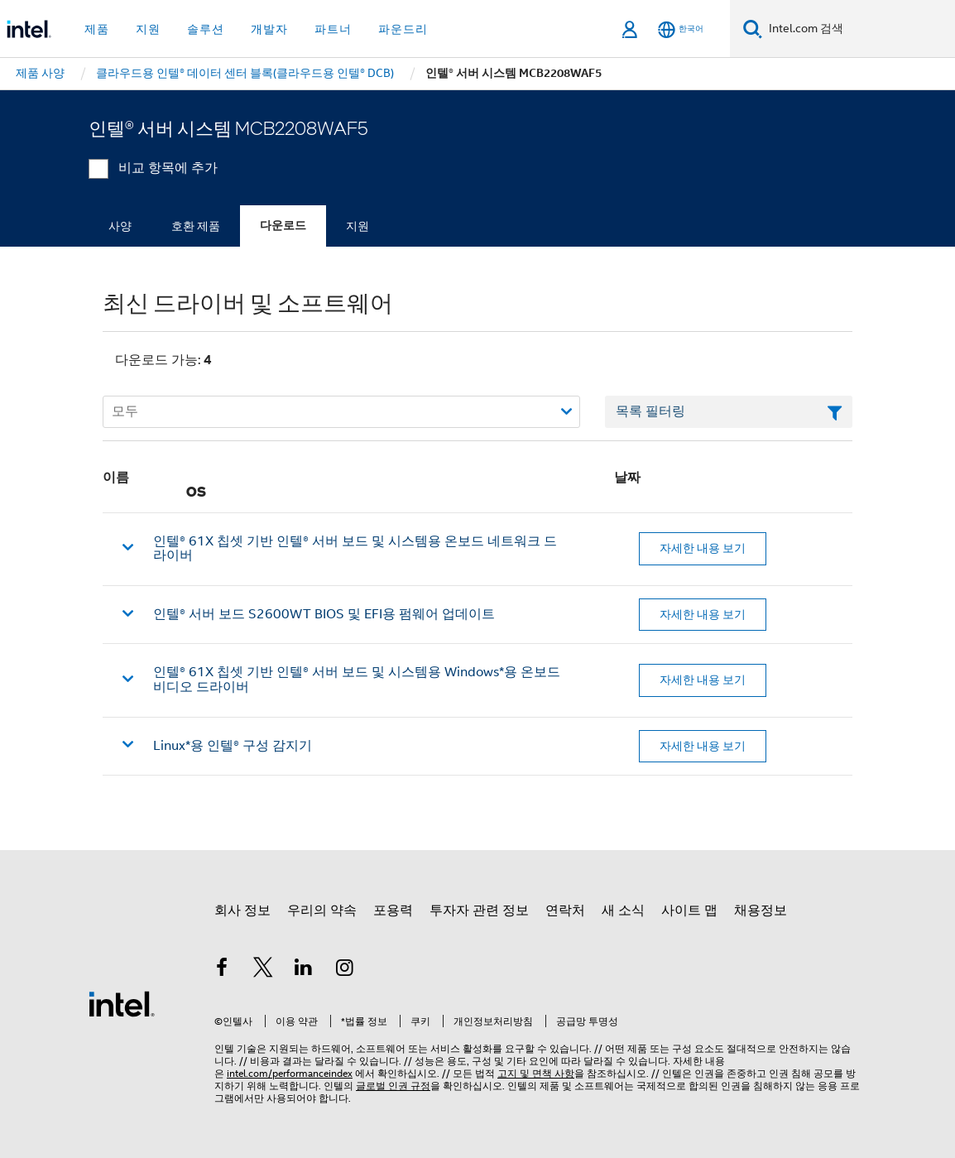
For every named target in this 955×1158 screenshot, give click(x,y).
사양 (120, 226)
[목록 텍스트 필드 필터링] (728, 412)
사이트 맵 (689, 910)
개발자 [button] (269, 29)
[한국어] (681, 29)
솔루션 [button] (205, 29)
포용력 (393, 910)
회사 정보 (242, 910)
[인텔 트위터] (263, 970)
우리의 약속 (322, 910)
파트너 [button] (333, 29)
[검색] (752, 28)
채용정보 (760, 910)
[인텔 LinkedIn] (304, 970)
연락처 (565, 910)
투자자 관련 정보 (479, 910)
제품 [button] (96, 29)
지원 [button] (148, 29)
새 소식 (623, 910)
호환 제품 (195, 226)
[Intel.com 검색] (858, 29)
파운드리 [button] (403, 29)
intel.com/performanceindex (290, 1073)
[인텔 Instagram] (345, 970)
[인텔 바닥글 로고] (122, 1003)
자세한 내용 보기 (703, 548)
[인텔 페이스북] (222, 970)
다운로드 (283, 225)
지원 (357, 226)
